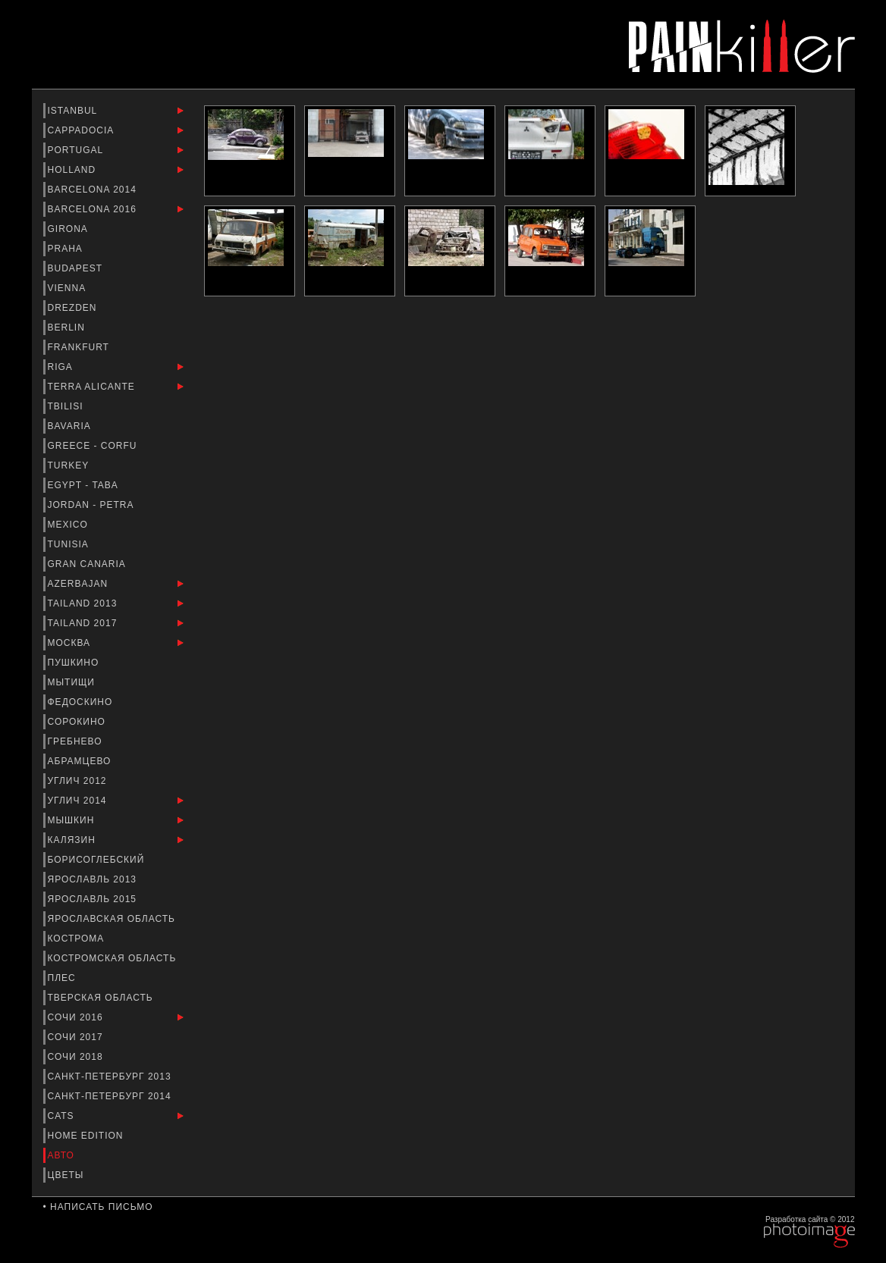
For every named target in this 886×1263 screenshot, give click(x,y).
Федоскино (82, 702)
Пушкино (75, 662)
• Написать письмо (98, 1207)
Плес (64, 978)
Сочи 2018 (77, 1056)
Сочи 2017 (77, 1037)
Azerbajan (80, 583)
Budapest (77, 268)
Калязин (73, 840)
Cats (62, 1116)
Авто (63, 1155)
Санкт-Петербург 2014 (111, 1096)
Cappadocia (82, 130)
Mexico (70, 524)
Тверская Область (102, 997)
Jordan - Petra (92, 505)
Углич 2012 (79, 781)
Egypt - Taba (84, 485)
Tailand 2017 (84, 623)
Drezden (74, 307)
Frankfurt (80, 347)
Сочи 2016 (77, 1017)
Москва (71, 643)
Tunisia (70, 544)
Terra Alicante (93, 386)
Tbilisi (67, 406)
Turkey (70, 465)
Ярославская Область (113, 919)
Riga (62, 367)
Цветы (67, 1175)
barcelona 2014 (94, 189)
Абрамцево (81, 761)
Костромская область (114, 958)
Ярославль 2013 (94, 879)
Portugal (77, 150)
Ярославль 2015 (94, 899)
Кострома (78, 938)
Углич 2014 (79, 800)
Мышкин (73, 820)
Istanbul (74, 110)
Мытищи (73, 682)
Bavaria (71, 426)
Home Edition (87, 1135)
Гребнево (76, 741)
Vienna (68, 288)
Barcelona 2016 (94, 209)
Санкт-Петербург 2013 (111, 1076)
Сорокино (78, 721)
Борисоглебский (98, 859)
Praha (67, 248)
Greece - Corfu (94, 445)
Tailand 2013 (84, 603)
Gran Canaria (88, 564)
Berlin (68, 327)
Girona (69, 229)
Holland (73, 170)
